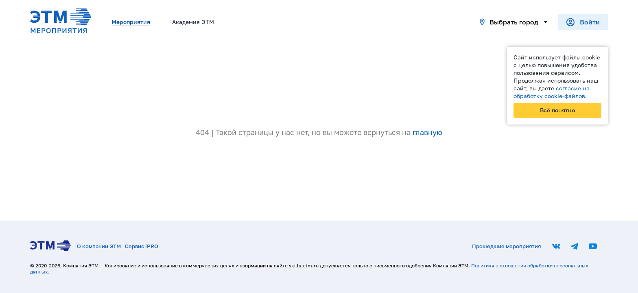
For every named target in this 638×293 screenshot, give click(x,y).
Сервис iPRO (141, 246)
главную (427, 132)
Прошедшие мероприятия (506, 246)
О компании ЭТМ (99, 246)
